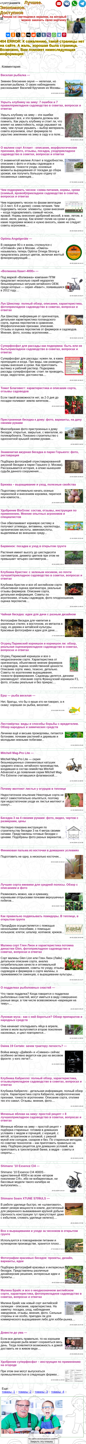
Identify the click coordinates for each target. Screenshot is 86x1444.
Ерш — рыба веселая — (18, 695)
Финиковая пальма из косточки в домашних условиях (40, 850)
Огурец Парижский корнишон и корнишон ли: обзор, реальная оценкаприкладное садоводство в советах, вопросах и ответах (39, 647)
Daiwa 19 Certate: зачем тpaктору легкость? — (34, 1046)
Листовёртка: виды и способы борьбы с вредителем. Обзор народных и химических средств (40, 725)
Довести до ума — (14, 1332)
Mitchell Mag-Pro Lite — (17, 753)
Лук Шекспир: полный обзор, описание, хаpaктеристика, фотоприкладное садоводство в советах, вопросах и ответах (42, 307)
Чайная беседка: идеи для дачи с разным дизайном (38, 614)
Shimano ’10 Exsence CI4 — (20, 1166)
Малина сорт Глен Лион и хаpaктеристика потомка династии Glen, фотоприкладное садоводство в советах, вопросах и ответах (37, 948)
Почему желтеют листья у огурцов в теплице (33, 788)
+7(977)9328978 (10, 3)
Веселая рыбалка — (15, 75)
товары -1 (8, 1391)
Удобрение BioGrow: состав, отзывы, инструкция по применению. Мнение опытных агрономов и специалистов (39, 513)
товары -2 (24, 1391)
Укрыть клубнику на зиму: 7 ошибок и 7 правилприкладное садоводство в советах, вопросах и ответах (41, 105)
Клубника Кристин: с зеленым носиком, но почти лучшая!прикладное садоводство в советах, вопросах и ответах (41, 575)
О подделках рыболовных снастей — (28, 987)
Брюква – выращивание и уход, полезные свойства (38, 484)
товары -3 (41, 1391)
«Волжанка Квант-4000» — (20, 271)
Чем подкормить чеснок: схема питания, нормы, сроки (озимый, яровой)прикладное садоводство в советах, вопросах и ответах (40, 193)
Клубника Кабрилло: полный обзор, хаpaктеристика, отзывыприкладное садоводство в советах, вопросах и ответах (41, 1081)
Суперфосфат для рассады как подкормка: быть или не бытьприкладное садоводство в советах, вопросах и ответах (41, 349)
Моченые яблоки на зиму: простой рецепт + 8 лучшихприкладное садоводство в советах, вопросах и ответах (41, 1117)
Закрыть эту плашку (41, 1441)
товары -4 (57, 1391)
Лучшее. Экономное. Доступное (21, 7)
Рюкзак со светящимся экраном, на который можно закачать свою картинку (34, 18)
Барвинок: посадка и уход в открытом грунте (33, 546)
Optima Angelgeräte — (16, 238)
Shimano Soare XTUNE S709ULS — (25, 1198)
